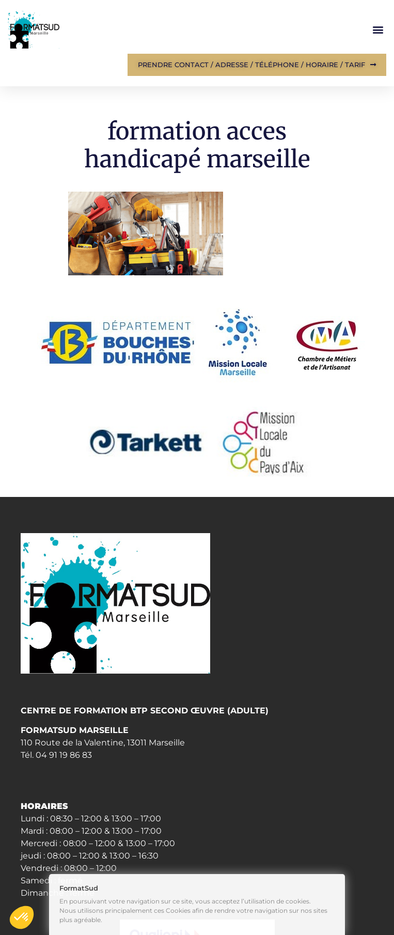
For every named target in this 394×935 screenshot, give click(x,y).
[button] (377, 29)
